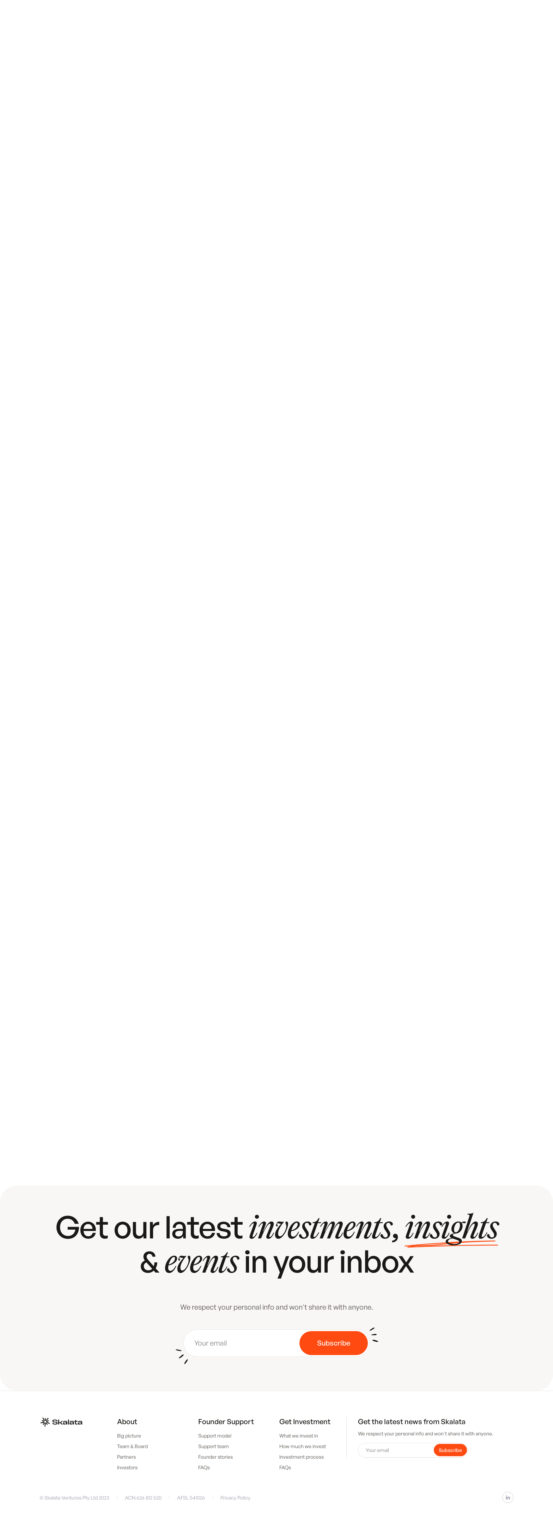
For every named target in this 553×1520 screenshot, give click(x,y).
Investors (127, 1467)
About (127, 1421)
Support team (213, 1446)
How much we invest (302, 1446)
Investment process (301, 1457)
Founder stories (215, 1457)
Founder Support (226, 1421)
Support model (214, 1436)
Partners (126, 1457)
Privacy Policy (235, 1498)
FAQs (204, 1467)
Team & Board (132, 1446)
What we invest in (298, 1436)
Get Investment (304, 1421)
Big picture (129, 1436)
